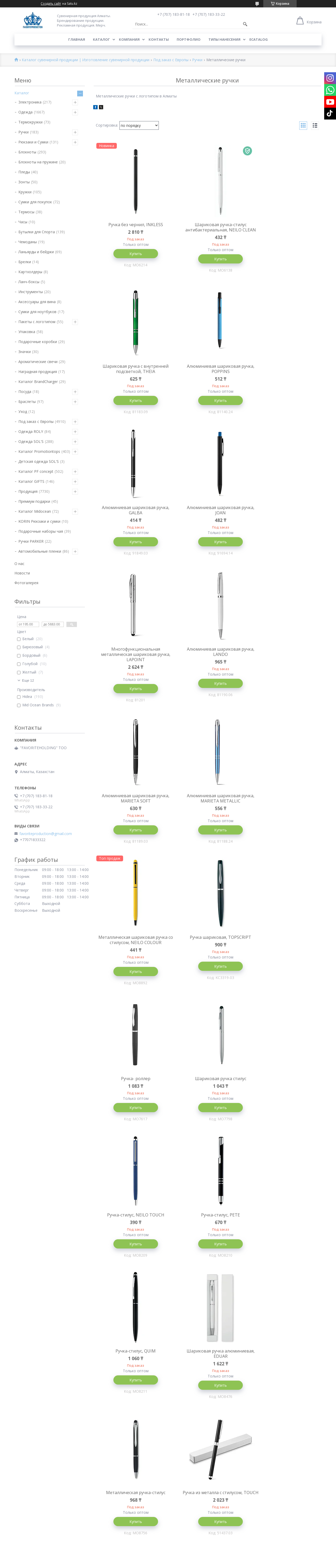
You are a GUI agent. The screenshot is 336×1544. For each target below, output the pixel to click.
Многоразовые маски (33, 1484)
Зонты (24, 181)
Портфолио (189, 39)
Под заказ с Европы (170, 60)
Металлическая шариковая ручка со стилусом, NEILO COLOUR (207, 665)
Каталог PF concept (35, 471)
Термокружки (30, 122)
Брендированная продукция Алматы (124, 1345)
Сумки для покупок (35, 201)
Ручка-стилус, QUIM (207, 941)
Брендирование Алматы (192, 1367)
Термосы (26, 211)
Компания (129, 39)
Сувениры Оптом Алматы (271, 1469)
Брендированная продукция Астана (124, 1375)
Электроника (29, 102)
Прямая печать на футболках (197, 1403)
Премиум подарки (34, 501)
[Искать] (245, 24)
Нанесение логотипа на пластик (199, 1382)
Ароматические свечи (37, 361)
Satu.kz (192, 1534)
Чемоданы (27, 241)
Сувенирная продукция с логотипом (281, 1388)
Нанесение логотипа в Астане (275, 1504)
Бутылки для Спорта (36, 231)
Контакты (159, 39)
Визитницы (24, 1431)
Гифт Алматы (104, 1352)
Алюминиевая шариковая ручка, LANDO (207, 517)
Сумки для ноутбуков (37, 311)
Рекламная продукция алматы (275, 1410)
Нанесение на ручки (188, 1375)
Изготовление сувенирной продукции (126, 1337)
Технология (24, 1324)
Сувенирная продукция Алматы (276, 1329)
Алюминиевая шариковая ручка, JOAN (283, 375)
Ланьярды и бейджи (36, 251)
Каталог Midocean (34, 511)
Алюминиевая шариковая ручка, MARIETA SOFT (283, 517)
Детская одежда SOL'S (38, 461)
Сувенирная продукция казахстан (278, 1403)
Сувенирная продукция (269, 1431)
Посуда (24, 391)
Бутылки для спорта (32, 1393)
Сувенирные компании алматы (276, 1446)
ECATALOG (258, 39)
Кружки (25, 191)
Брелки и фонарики (31, 1454)
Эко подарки (25, 1362)
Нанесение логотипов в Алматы (277, 1489)
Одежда (25, 112)
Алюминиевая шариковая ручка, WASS (283, 1086)
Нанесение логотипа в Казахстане (279, 1497)
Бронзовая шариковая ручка (283, 1226)
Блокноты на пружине (38, 161)
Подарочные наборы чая (40, 531)
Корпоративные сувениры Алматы (123, 1360)
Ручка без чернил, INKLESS (131, 224)
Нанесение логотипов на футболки (202, 1418)
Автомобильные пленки (39, 551)
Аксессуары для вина (37, 301)
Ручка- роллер (131, 804)
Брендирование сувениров (272, 1360)
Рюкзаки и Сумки (33, 141)
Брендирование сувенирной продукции (127, 1329)
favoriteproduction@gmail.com (45, 833)
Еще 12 (28, 680)
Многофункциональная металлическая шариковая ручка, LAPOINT (131, 520)
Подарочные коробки (37, 341)
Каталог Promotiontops (39, 451)
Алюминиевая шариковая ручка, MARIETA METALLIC (131, 665)
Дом (18, 1446)
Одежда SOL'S (31, 441)
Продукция (28, 491)
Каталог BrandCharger (38, 381)
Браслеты (27, 401)
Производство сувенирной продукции (282, 1345)
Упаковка (26, 331)
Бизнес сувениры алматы (271, 1380)
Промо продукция (108, 1367)
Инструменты (30, 291)
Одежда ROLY (30, 431)
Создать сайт (51, 4)
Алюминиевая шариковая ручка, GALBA (207, 375)
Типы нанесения (224, 39)
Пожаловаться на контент (189, 1539)
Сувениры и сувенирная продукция (279, 1461)
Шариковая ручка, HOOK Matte (207, 1226)
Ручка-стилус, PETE (131, 941)
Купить (131, 253)
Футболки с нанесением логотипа (201, 1410)
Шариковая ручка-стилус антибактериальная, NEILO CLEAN (207, 230)
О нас (19, 563)
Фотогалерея (26, 582)
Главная (76, 39)
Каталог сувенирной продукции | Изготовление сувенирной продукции (85, 60)
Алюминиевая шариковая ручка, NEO (131, 1229)
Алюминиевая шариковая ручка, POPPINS (131, 375)
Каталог (101, 39)
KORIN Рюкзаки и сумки (39, 521)
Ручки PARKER (31, 541)
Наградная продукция (37, 371)
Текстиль (22, 1332)
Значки (24, 351)
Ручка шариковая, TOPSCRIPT (283, 662)
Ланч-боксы (28, 281)
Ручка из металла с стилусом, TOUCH (207, 1086)
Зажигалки (23, 1476)
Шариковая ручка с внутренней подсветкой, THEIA (283, 227)
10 (300, 1293)
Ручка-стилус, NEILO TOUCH (283, 804)
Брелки (24, 261)
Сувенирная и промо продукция (277, 1352)
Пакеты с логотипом (36, 321)
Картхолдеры (30, 271)
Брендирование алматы (270, 1512)
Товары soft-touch (30, 1499)
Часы (22, 221)
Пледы (24, 171)
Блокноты (27, 151)
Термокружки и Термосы (36, 1370)
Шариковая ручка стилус (207, 804)
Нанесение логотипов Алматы (276, 1438)
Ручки (197, 60)
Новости (22, 573)
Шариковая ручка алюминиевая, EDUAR (283, 944)
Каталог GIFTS (31, 481)
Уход (22, 411)
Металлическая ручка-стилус (131, 1084)
